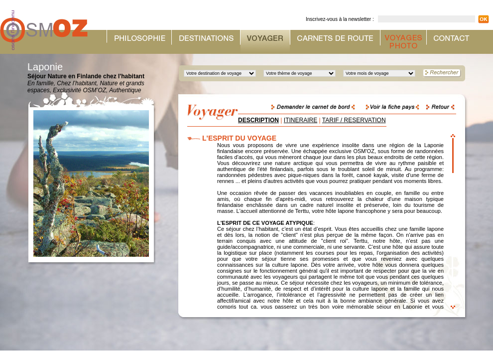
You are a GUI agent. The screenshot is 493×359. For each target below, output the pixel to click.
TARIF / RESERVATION (354, 120)
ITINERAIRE (300, 120)
